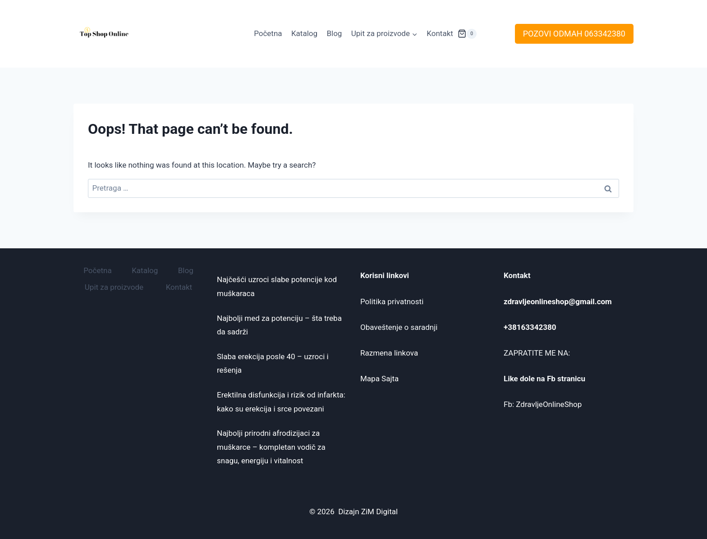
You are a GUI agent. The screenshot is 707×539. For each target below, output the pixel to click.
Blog (334, 33)
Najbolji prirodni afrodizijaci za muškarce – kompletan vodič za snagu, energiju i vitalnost (271, 447)
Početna (268, 33)
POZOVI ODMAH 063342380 (574, 33)
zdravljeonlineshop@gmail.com (558, 301)
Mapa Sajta (379, 378)
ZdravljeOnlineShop (549, 404)
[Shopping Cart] (467, 34)
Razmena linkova (389, 352)
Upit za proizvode (114, 287)
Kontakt (440, 33)
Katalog (304, 33)
